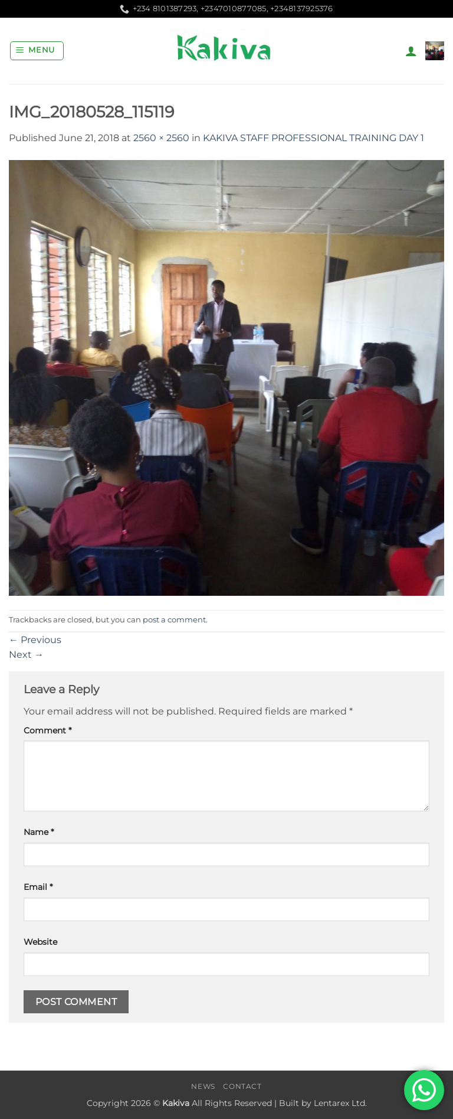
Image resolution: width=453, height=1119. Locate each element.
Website (40, 942)
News (203, 1086)
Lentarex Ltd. (340, 1103)
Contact (242, 1086)
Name (39, 832)
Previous (35, 639)
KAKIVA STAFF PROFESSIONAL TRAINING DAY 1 (313, 137)
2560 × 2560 (161, 137)
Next (26, 654)
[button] (37, 50)
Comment (47, 730)
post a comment (174, 619)
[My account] (411, 51)
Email (38, 887)
